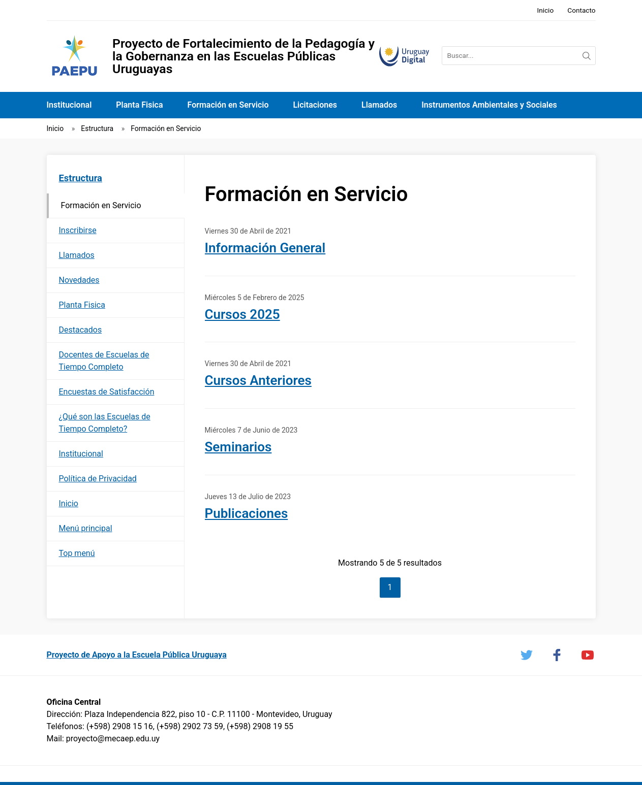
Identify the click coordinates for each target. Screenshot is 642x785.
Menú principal (85, 528)
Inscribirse (78, 230)
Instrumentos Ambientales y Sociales (489, 105)
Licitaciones (315, 105)
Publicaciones (246, 513)
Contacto (581, 10)
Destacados (80, 330)
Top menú (77, 553)
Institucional (69, 105)
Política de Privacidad (98, 478)
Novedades (79, 280)
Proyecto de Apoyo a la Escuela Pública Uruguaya (137, 655)
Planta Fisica (139, 105)
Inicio (545, 10)
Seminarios (238, 446)
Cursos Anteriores (258, 380)
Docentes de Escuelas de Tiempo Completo (104, 361)
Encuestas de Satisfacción (107, 392)
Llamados (379, 105)
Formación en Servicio (228, 105)
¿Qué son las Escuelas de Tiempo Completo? (104, 423)
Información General (265, 247)
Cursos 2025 (242, 314)
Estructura (97, 128)
